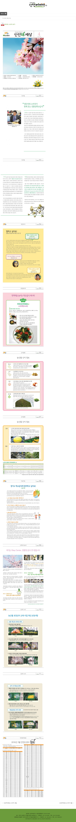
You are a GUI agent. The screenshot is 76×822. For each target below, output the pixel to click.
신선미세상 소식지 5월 (66, 803)
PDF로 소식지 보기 (8, 24)
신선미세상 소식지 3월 (9, 803)
